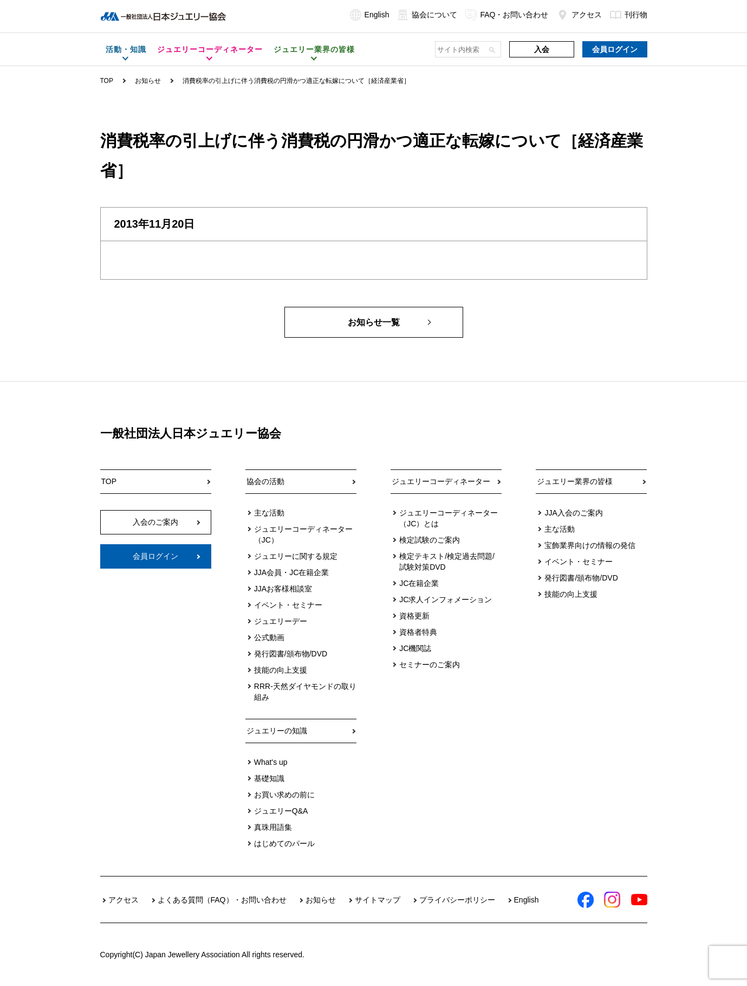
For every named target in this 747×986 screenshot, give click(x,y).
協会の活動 (265, 481)
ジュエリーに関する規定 (295, 556)
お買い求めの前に (284, 794)
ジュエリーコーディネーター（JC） (303, 534)
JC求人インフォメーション (445, 599)
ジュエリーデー (280, 621)
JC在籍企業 (419, 583)
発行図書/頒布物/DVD (290, 653)
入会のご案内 (155, 522)
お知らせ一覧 (374, 322)
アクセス (579, 14)
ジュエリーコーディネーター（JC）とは (448, 518)
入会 (541, 49)
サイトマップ (377, 899)
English (369, 14)
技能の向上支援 (280, 670)
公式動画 (269, 637)
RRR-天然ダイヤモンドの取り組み (305, 691)
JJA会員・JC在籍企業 (291, 572)
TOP (106, 81)
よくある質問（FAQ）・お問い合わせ (222, 899)
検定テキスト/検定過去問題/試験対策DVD (447, 561)
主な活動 (269, 512)
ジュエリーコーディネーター (441, 481)
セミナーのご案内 (429, 664)
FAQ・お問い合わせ (506, 14)
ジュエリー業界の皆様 (575, 481)
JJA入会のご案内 (573, 512)
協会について (427, 14)
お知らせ (148, 81)
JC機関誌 (415, 648)
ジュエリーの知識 (276, 730)
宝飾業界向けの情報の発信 (589, 545)
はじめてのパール (284, 843)
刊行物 (628, 14)
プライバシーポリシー (457, 899)
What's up (271, 762)
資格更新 (414, 615)
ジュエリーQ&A (281, 811)
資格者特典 (418, 632)
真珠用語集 (273, 827)
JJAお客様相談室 (283, 588)
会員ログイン (615, 49)
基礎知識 (269, 778)
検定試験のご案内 (429, 540)
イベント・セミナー (288, 605)
